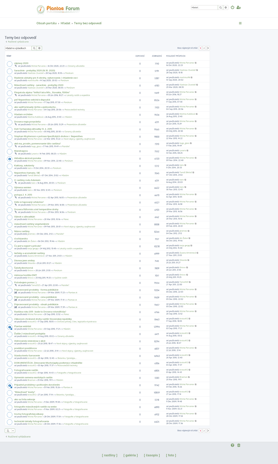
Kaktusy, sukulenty (24, 165)
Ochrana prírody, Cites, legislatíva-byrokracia (76, 321)
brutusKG (32, 321)
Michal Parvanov (38, 66)
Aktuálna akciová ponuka (27, 158)
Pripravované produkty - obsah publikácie (36, 304)
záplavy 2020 (21, 63)
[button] (208, 48)
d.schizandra (21, 238)
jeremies (31, 234)
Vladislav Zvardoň (36, 73)
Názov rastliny (22, 231)
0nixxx (31, 270)
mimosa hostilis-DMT (25, 274)
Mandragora (21, 150)
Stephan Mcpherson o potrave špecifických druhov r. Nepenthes (48, 136)
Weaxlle (31, 263)
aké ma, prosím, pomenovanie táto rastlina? (37, 143)
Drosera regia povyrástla (27, 121)
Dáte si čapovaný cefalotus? (29, 201)
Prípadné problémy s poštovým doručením (37, 384)
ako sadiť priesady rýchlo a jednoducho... (35, 106)
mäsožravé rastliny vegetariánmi (31, 223)
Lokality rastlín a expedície (78, 95)
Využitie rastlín (60, 277)
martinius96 (33, 80)
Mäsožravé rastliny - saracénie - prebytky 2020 (38, 84)
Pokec (66, 219)
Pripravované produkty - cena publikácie (35, 296)
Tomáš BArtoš (34, 175)
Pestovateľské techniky (75, 109)
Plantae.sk (72, 292)
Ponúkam (69, 73)
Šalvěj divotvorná (23, 267)
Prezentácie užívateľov (76, 124)
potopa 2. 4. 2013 (23, 194)
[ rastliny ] (109, 455)
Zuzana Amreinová (36, 256)
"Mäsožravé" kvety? (24, 391)
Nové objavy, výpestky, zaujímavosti (79, 139)
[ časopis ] (152, 455)
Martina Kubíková (35, 117)
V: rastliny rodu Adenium (27, 179)
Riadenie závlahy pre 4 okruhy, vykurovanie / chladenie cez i (46, 77)
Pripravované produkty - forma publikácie (36, 289)
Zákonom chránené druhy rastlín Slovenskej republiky (43, 318)
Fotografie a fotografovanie (69, 372)
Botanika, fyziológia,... (67, 358)
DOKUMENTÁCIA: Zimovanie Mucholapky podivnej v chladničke (48, 362)
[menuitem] (232, 7)
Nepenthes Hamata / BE (27, 172)
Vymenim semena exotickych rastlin (33, 377)
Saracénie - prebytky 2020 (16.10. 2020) (34, 70)
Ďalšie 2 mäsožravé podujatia (29, 333)
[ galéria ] (131, 455)
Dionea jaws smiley (24, 260)
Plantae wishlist (22, 326)
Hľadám (68, 117)
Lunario (34, 153)
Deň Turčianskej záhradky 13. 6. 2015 (33, 128)
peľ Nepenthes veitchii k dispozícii (32, 99)
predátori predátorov (25, 348)
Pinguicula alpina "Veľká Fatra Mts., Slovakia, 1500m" (42, 92)
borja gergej (33, 248)
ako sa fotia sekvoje (24, 399)
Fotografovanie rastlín (26, 369)
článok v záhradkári (24, 216)
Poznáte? (66, 146)
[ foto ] (171, 455)
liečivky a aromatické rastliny (29, 253)
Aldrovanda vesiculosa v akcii (29, 340)
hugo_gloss (36, 146)
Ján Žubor (32, 241)
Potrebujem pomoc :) (25, 282)
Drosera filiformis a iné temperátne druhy (36, 209)
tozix (30, 168)
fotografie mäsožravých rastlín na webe (35, 406)
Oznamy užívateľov (76, 66)
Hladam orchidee (23, 114)
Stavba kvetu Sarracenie (27, 355)
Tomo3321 (35, 285)
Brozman (31, 380)
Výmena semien (22, 187)
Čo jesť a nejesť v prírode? (27, 245)
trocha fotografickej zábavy (28, 413)
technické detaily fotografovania (31, 421)
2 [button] (204, 48)
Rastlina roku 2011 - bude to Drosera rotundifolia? (40, 311)
